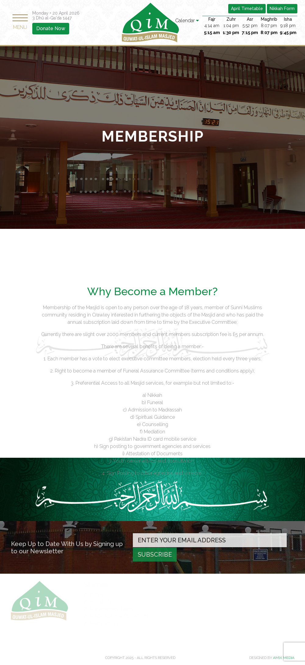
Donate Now (50, 28)
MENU (20, 22)
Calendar (187, 20)
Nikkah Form (282, 8)
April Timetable (247, 8)
